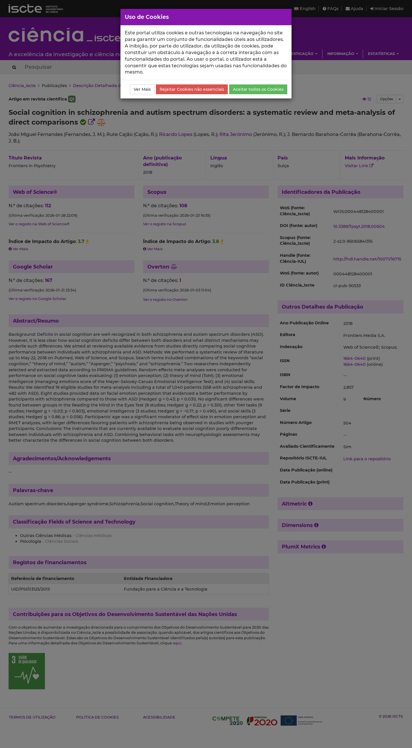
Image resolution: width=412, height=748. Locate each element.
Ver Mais (142, 89)
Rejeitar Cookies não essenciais (192, 89)
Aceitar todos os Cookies (258, 89)
